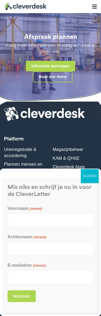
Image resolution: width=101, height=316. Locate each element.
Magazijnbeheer (68, 149)
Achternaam (27, 237)
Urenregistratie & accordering (20, 152)
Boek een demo (53, 77)
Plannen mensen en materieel (23, 167)
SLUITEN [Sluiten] (90, 176)
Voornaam (25, 208)
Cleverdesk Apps (69, 167)
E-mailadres (27, 265)
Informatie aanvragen (51, 66)
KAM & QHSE (66, 158)
